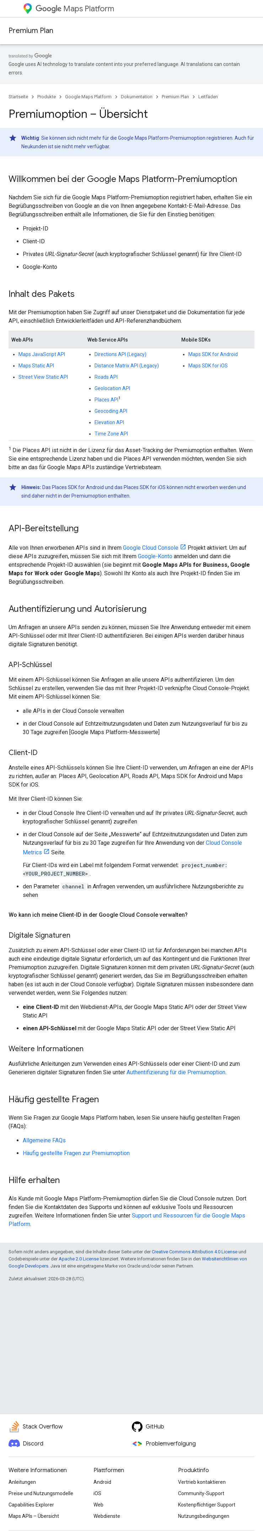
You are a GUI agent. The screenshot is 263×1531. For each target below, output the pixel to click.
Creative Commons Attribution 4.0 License (194, 1251)
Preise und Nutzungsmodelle (41, 1493)
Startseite (18, 96)
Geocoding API (111, 411)
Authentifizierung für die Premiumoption (176, 1072)
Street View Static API (43, 377)
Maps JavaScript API (41, 354)
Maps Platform (75, 8)
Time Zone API (111, 434)
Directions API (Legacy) (120, 354)
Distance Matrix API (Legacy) (127, 365)
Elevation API (109, 422)
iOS (97, 1493)
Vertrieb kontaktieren (202, 1482)
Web (98, 1505)
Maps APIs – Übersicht (34, 1516)
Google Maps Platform (88, 96)
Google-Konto (155, 556)
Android (102, 1482)
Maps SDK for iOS (208, 365)
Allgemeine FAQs (44, 1140)
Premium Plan (31, 30)
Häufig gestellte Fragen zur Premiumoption (76, 1153)
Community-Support (201, 1493)
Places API (106, 400)
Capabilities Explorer (31, 1505)
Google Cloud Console (150, 547)
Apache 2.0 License (79, 1258)
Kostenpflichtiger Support (206, 1505)
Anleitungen (22, 1482)
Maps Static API (36, 365)
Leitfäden (208, 96)
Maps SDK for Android (213, 354)
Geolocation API (112, 388)
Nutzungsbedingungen (203, 1516)
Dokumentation (136, 96)
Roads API (106, 377)
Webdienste (106, 1516)
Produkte (46, 96)
